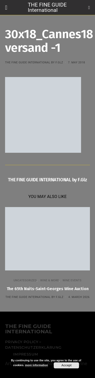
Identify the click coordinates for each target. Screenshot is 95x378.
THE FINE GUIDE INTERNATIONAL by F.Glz (34, 62)
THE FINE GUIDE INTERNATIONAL (28, 329)
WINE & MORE (49, 280)
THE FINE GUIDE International (47, 7)
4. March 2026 (79, 297)
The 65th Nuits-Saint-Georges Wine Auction (48, 288)
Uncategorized (25, 280)
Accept (66, 365)
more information (36, 365)
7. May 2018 (76, 62)
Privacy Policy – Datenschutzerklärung (33, 345)
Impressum (25, 354)
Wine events (72, 280)
